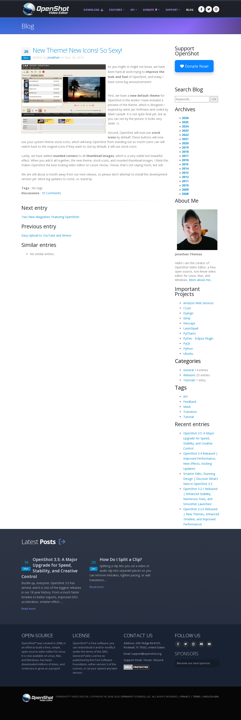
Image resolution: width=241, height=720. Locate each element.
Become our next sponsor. (194, 663)
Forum (148, 660)
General (188, 370)
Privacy (185, 696)
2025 (185, 122)
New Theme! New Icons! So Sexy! (77, 50)
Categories (188, 360)
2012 (185, 177)
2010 (185, 185)
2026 (185, 118)
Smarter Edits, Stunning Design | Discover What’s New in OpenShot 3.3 (200, 479)
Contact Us (138, 635)
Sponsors (186, 653)
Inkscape (189, 323)
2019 (185, 147)
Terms (197, 696)
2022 (185, 135)
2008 (185, 194)
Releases (189, 375)
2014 (185, 168)
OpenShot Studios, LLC (136, 696)
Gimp (186, 318)
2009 (185, 189)
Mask (187, 407)
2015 (185, 164)
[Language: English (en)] (216, 9)
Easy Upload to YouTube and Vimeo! (46, 235)
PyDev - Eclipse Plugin (198, 338)
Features (115, 10)
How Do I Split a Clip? (121, 559)
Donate (150, 10)
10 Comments (51, 193)
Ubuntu (188, 354)
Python (188, 349)
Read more (28, 608)
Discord (158, 660)
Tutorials (189, 380)
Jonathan (53, 57)
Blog (189, 10)
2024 (185, 126)
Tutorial (188, 417)
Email (138, 660)
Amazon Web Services (198, 303)
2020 (185, 143)
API (132, 10)
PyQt (186, 343)
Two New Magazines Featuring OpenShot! (50, 217)
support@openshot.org (146, 654)
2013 (185, 173)
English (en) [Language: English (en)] (210, 696)
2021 (185, 139)
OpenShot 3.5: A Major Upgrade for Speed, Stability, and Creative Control (49, 568)
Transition (190, 412)
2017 (185, 156)
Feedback (189, 402)
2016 (185, 160)
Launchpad (190, 328)
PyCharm (189, 333)
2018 (185, 152)
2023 (185, 130)
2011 (185, 181)
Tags (181, 387)
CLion (187, 308)
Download (93, 10)
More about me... (200, 280)
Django (188, 313)
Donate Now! (194, 66)
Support (172, 10)
